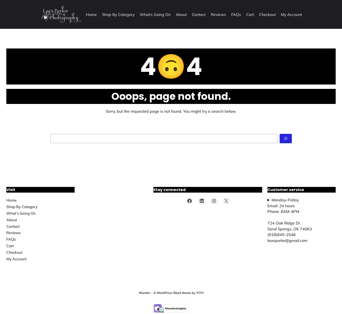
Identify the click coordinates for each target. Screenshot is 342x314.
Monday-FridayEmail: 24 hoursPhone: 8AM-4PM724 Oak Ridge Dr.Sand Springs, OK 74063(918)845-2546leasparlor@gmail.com (289, 220)
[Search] (286, 138)
